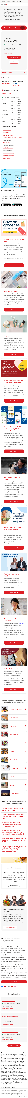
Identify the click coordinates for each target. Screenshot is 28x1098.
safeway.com (19, 981)
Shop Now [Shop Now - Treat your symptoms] (17, 310)
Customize (4, 1094)
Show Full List (7, 158)
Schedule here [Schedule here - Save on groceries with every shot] (17, 265)
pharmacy (21, 623)
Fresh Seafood (16, 717)
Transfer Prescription (8, 155)
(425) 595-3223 (5, 83)
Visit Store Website (7, 1008)
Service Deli (16, 759)
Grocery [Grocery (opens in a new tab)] (3, 1)
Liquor (16, 776)
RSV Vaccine (6, 132)
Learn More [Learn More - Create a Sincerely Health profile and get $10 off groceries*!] (17, 451)
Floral (16, 743)
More (22, 28)
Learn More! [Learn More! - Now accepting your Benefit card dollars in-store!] (17, 548)
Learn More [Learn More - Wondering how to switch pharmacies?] (17, 643)
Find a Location (15, 1045)
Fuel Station (18, 793)
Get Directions (8, 53)
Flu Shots (14, 62)
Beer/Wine (16, 785)
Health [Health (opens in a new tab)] (8, 1)
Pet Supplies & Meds (16, 709)
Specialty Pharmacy (8, 153)
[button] (25, 4)
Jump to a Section (14, 73)
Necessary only (15, 1096)
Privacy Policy (14, 1094)
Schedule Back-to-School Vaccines (12, 138)
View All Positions (11, 927)
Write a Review (17, 85)
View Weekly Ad (14, 57)
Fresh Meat (16, 726)
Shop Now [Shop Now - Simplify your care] (17, 354)
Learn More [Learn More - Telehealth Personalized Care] (17, 689)
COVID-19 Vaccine (8, 143)
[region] (14, 1093)
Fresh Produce (16, 734)
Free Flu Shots (7, 130)
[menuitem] (5, 28)
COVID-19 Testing (8, 135)
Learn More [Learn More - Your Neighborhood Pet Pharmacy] (17, 501)
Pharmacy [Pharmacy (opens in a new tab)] (13, 1)
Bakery (16, 751)
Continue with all (23, 1096)
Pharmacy (18, 768)
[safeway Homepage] (4, 4)
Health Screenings (8, 148)
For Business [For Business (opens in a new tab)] (20, 1)
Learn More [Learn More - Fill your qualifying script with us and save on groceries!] (17, 401)
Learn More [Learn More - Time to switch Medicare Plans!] (17, 592)
